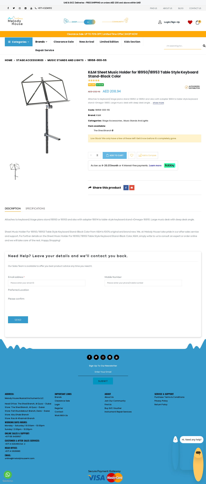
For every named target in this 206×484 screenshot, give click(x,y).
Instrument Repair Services (118, 411)
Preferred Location (18, 289)
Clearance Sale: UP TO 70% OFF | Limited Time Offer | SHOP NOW (102, 34)
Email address (16, 277)
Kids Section (132, 41)
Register (59, 408)
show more (158, 102)
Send (18, 319)
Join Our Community (115, 400)
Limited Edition (109, 41)
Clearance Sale (64, 41)
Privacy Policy (161, 400)
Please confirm (16, 298)
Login (57, 404)
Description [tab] (13, 208)
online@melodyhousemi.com (20, 458)
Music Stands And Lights (65, 60)
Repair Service (44, 50)
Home (8, 60)
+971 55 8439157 (13, 436)
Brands (40, 41)
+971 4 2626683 (12, 451)
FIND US (153, 8)
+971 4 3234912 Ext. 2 (15, 444)
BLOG (180, 8)
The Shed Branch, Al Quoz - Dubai (34, 403)
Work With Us (61, 415)
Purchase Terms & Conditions (169, 397)
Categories (17, 42)
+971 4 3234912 (43, 8)
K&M (98, 115)
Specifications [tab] (35, 208)
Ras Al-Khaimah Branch (22, 418)
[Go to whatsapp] (8, 475)
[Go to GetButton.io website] (8, 481)
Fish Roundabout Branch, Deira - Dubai (30, 411)
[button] (198, 21)
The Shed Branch (103, 130)
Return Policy (160, 404)
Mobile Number (113, 277)
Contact (59, 411)
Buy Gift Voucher (113, 408)
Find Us (108, 404)
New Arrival (86, 41)
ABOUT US (167, 8)
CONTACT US (195, 8)
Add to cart (116, 155)
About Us (109, 397)
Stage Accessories (29, 60)
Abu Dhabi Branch (20, 414)
